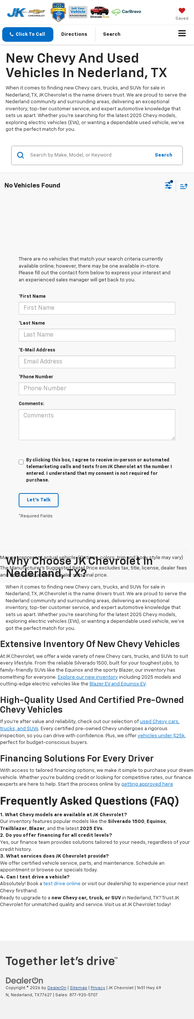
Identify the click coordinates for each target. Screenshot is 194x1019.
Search (163, 155)
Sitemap (78, 988)
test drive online (62, 883)
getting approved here (147, 784)
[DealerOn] (25, 980)
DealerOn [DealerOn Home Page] (56, 988)
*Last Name (32, 323)
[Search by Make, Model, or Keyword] (88, 155)
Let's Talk (38, 500)
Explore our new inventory (88, 677)
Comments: (31, 404)
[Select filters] (168, 186)
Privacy (98, 988)
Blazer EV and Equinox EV (118, 684)
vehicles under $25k (161, 736)
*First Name (32, 296)
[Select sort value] (182, 186)
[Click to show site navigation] (182, 34)
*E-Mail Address (37, 350)
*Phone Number (36, 377)
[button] (27, 34)
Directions (74, 34)
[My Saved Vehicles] (181, 15)
